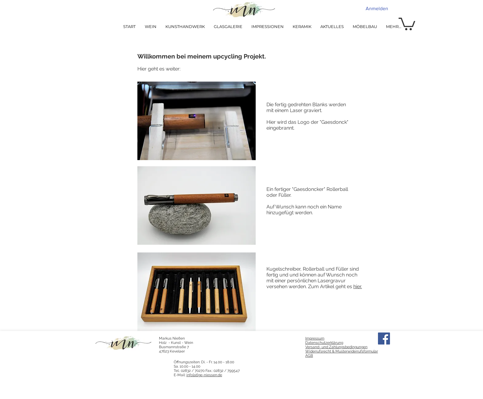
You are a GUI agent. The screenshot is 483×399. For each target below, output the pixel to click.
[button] (407, 23)
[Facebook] (384, 338)
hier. (357, 286)
